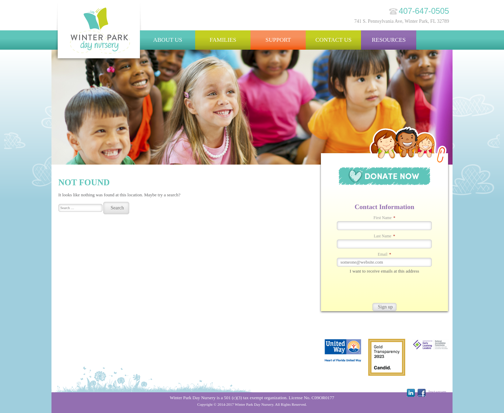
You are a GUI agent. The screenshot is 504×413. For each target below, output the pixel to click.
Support (278, 40)
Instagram (437, 391)
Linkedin (411, 393)
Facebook (422, 393)
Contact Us (333, 40)
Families (223, 40)
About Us (167, 40)
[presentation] (373, 289)
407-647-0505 (424, 11)
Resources (389, 40)
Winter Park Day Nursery (99, 32)
